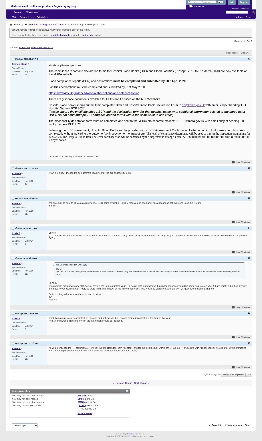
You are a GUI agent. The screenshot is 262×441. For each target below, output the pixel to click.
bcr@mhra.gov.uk (193, 105)
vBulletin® (130, 434)
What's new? (33, 12)
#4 (249, 228)
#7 (249, 343)
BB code (82, 395)
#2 (249, 168)
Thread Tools (231, 53)
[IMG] (81, 402)
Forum (17, 12)
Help (231, 2)
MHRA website (216, 425)
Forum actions (25, 17)
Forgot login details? (241, 8)
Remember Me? (197, 6)
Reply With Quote (241, 162)
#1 (249, 58)
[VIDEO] (82, 405)
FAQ (14, 17)
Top (249, 374)
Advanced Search (244, 17)
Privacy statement (234, 425)
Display (244, 53)
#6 (249, 313)
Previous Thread (123, 383)
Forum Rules (85, 413)
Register (244, 2)
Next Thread (140, 383)
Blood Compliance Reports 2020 (36, 47)
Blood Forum (31, 24)
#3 (249, 198)
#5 (249, 258)
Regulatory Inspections (54, 24)
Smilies (82, 398)
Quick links (41, 17)
